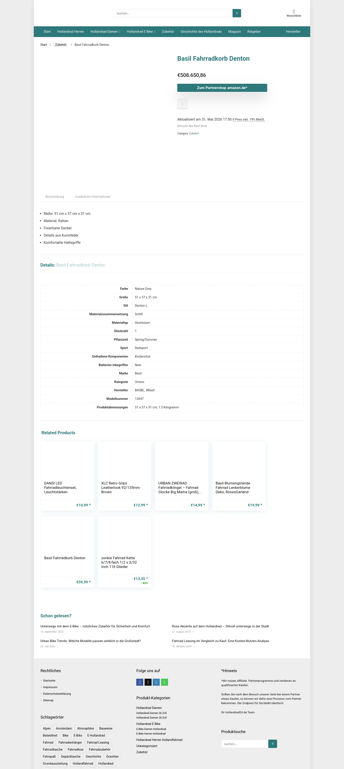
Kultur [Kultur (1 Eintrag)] (88, 751)
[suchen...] (237, 13)
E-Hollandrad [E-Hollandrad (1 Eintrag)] (96, 715)
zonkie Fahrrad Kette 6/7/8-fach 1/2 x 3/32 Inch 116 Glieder (279, 506)
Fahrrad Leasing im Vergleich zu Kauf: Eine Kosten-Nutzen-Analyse (220, 621)
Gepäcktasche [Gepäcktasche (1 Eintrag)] (71, 737)
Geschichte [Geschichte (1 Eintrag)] (93, 737)
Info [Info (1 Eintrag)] (45, 751)
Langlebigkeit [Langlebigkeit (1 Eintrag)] (106, 751)
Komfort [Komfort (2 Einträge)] (73, 751)
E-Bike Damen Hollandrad (151, 709)
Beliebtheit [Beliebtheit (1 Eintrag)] (50, 715)
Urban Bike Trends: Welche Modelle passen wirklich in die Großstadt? (90, 621)
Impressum (50, 667)
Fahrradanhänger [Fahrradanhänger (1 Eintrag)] (70, 722)
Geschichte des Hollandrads (201, 32)
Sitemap (48, 680)
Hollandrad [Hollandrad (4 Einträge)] (106, 744)
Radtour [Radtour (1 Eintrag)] (59, 765)
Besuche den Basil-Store (192, 126)
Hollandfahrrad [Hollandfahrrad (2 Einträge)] (83, 744)
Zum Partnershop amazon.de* (219, 87)
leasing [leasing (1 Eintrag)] (48, 758)
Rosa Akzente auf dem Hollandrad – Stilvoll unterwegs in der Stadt (220, 607)
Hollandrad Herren (70, 32)
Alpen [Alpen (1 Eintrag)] (47, 708)
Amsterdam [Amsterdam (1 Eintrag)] (64, 708)
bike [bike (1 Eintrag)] (65, 715)
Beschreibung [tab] (54, 213)
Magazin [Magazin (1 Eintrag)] (87, 758)
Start (47, 32)
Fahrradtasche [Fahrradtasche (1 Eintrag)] (53, 730)
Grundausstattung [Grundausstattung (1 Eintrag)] (55, 744)
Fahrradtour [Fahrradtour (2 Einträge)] (76, 730)
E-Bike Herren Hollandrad (150, 714)
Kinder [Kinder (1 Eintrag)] (58, 751)
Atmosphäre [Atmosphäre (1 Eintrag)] (85, 708)
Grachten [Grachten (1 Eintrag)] (112, 737)
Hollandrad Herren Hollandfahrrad (159, 720)
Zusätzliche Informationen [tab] (93, 213)
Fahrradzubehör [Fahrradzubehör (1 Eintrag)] (99, 730)
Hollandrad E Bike (140, 32)
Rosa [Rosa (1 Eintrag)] (90, 765)
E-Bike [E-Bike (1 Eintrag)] (78, 715)
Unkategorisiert (146, 726)
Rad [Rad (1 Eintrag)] (45, 765)
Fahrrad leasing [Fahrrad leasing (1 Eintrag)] (98, 722)
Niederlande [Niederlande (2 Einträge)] (107, 758)
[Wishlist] (294, 12)
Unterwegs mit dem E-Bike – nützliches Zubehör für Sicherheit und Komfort (95, 607)
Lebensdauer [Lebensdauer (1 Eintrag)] (68, 758)
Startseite (49, 660)
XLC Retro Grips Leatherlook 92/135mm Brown (103, 504)
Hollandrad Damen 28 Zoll (151, 698)
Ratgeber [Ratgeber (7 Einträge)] (76, 765)
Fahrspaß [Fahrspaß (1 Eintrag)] (49, 737)
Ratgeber (254, 32)
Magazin (234, 32)
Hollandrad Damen (104, 32)
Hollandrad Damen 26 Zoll (151, 693)
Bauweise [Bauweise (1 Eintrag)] (105, 708)
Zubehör (168, 32)
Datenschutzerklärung (57, 674)
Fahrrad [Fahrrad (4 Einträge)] (48, 722)
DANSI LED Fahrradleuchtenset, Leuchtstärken (59, 504)
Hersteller (293, 32)
